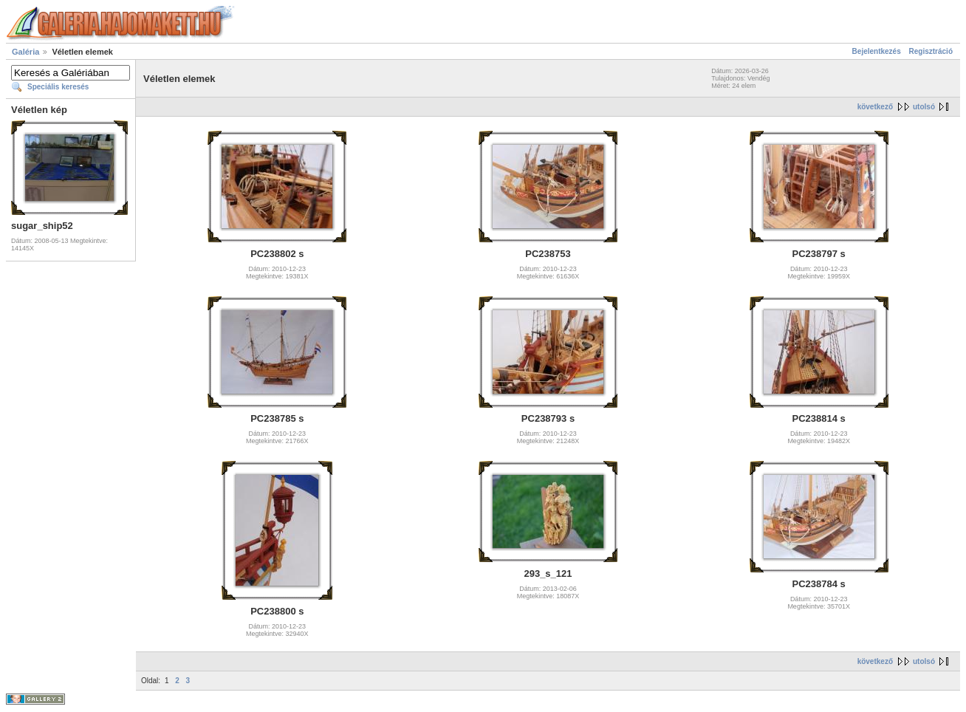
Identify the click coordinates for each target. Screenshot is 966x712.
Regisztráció (931, 51)
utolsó (924, 107)
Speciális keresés (58, 87)
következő (875, 107)
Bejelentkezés (876, 51)
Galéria (25, 51)
